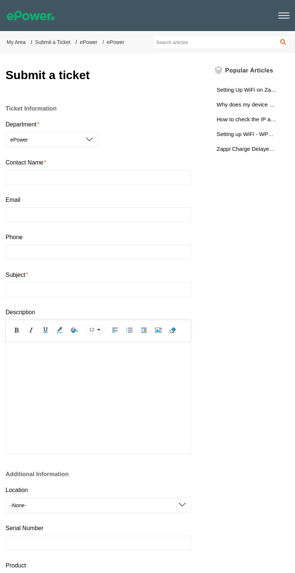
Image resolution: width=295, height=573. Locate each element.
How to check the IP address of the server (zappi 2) (247, 119)
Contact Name (26, 162)
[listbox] (52, 140)
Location (17, 490)
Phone (14, 237)
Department (22, 124)
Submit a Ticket (53, 42)
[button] (283, 15)
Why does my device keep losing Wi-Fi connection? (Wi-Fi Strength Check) (247, 104)
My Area (16, 42)
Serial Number (24, 528)
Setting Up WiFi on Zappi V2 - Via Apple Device (247, 90)
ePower (88, 42)
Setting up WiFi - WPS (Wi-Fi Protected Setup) (247, 134)
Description (20, 312)
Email (13, 200)
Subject (17, 275)
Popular (249, 70)
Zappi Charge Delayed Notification (247, 149)
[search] (221, 42)
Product (16, 565)
